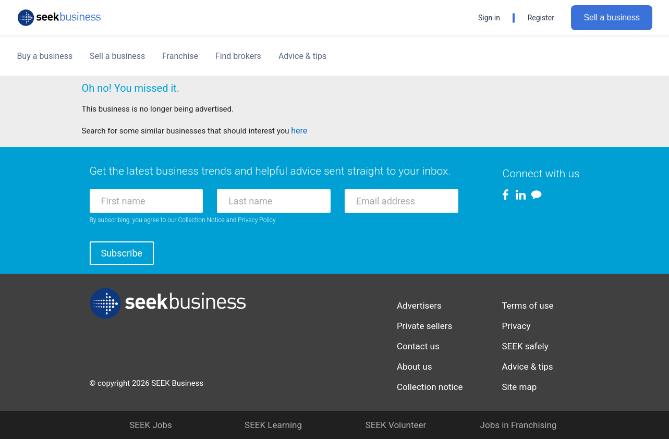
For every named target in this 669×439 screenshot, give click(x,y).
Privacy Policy (256, 220)
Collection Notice (201, 220)
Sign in (489, 18)
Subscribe (122, 253)
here (299, 131)
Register (541, 18)
